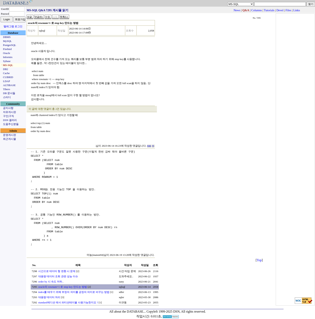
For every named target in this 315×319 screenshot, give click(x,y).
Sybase (7, 61)
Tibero (6, 89)
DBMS (7, 37)
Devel (279, 10)
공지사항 (8, 108)
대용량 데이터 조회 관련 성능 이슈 (58, 271)
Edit (149, 146)
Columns (256, 10)
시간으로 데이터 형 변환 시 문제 (57, 266)
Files (288, 10)
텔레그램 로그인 (13, 26)
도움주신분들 (11, 124)
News (237, 10)
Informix (7, 57)
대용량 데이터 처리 (49, 292)
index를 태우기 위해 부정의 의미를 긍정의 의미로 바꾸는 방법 (73, 287)
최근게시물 (9, 138)
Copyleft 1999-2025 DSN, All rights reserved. (176, 307)
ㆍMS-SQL (6, 65)
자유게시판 (9, 112)
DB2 (5, 69)
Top (259, 255)
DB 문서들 (9, 93)
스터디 (7, 97)
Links (296, 10)
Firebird (7, 49)
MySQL (7, 41)
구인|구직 (8, 116)
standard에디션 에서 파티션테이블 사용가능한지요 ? (68, 297)
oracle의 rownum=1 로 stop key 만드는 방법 (62, 282)
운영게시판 (9, 134)
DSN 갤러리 (10, 120)
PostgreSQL (9, 45)
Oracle (6, 53)
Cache (6, 73)
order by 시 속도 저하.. (51, 276)
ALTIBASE (9, 85)
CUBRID (8, 77)
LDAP (6, 81)
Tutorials (269, 10)
